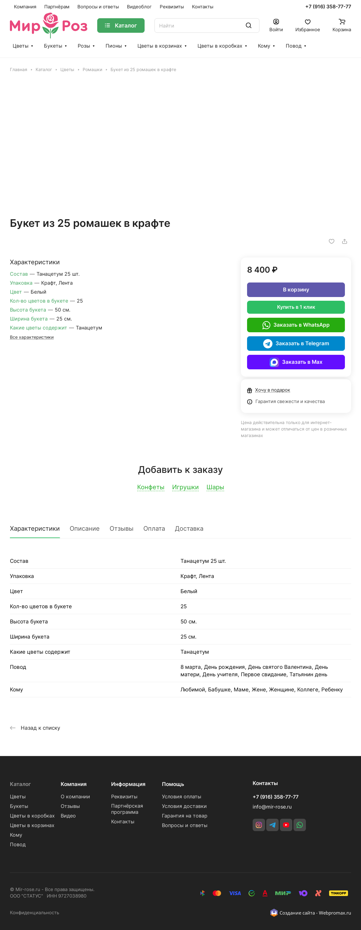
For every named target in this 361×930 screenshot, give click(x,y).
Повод (294, 46)
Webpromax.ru (335, 913)
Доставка (189, 528)
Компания (74, 784)
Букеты (53, 46)
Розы (84, 46)
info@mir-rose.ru (272, 807)
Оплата (154, 528)
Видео (68, 816)
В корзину (296, 290)
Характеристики (35, 528)
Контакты (122, 822)
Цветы (20, 46)
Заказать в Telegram (296, 343)
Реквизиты (124, 797)
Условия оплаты (181, 797)
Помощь (173, 784)
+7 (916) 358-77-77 (328, 7)
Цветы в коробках (220, 46)
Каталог (20, 784)
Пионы (114, 46)
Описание (85, 528)
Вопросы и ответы (184, 825)
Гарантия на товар (184, 816)
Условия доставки (184, 806)
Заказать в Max (296, 362)
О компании (75, 797)
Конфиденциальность (34, 912)
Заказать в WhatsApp (296, 325)
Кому (264, 46)
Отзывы (121, 528)
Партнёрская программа (127, 809)
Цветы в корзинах (159, 46)
